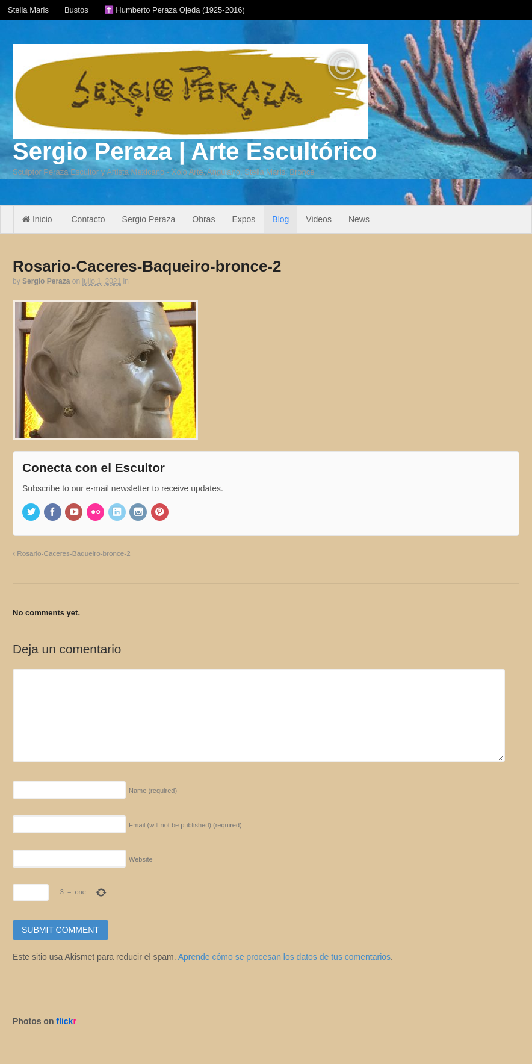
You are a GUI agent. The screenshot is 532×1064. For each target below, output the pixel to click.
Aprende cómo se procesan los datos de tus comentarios (284, 957)
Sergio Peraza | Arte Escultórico (195, 151)
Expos (243, 219)
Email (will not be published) (185, 825)
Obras (203, 219)
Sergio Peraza (149, 219)
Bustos (76, 9)
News (359, 219)
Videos (319, 219)
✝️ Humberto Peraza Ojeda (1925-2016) (174, 9)
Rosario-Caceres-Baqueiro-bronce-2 (72, 553)
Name (153, 790)
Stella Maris (28, 9)
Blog (280, 219)
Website (141, 859)
